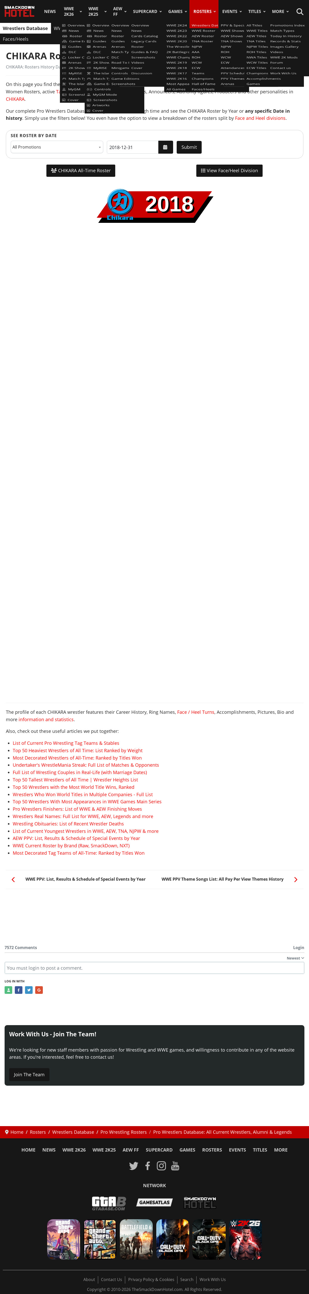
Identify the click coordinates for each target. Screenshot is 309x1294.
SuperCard (145, 11)
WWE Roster (67, 28)
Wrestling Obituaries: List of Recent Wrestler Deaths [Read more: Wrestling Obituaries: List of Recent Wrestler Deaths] (68, 824)
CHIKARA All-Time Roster (81, 170)
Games (175, 11)
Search (187, 1279)
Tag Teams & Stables (78, 92)
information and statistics (46, 719)
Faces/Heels (16, 39)
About (89, 1279)
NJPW (152, 28)
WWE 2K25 (93, 11)
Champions (258, 28)
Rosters (203, 11)
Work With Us (213, 1279)
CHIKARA (15, 99)
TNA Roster (128, 28)
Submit (189, 147)
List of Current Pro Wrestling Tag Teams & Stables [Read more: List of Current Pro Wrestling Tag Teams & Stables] (66, 743)
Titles (254, 11)
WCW (199, 28)
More (278, 11)
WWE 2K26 (69, 11)
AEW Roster (98, 28)
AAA (168, 28)
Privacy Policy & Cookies (151, 1279)
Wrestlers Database (25, 28)
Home (28, 1150)
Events (229, 11)
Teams (233, 28)
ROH (182, 28)
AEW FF (117, 11)
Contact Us (111, 1279)
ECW (215, 28)
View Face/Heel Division (229, 170)
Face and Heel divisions (260, 118)
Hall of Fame (289, 28)
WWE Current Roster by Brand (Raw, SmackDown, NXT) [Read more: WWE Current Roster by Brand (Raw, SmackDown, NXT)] (71, 845)
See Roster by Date (34, 135)
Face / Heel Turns (195, 712)
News (50, 11)
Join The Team (29, 1074)
